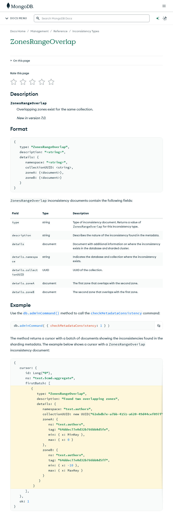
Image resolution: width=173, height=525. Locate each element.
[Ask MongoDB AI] (158, 18)
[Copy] (159, 326)
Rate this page (19, 73)
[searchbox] (92, 18)
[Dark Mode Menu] (165, 18)
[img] (13, 81)
